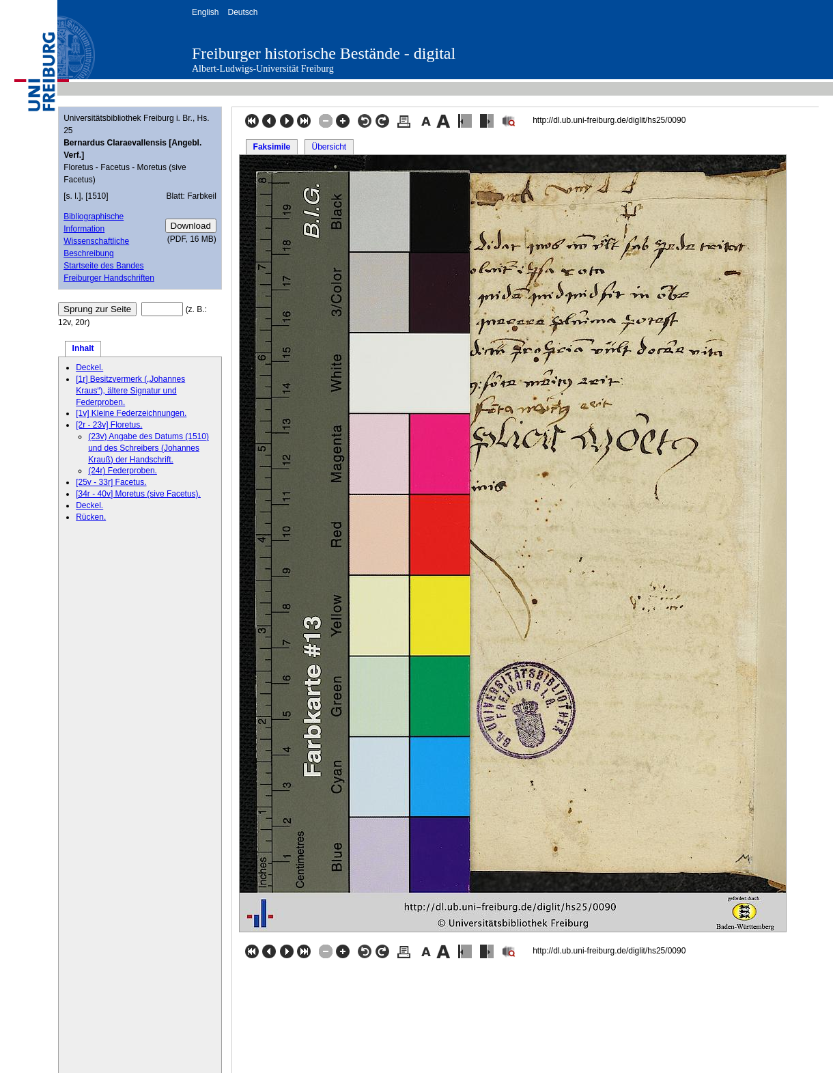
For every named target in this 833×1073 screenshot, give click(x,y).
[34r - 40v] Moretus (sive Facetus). (138, 494)
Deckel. (89, 367)
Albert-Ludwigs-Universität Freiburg (263, 69)
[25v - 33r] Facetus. (111, 482)
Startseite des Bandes (103, 265)
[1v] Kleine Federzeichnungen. (131, 413)
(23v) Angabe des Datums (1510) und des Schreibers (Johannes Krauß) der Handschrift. (148, 448)
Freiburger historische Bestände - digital (323, 53)
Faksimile (272, 147)
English (205, 12)
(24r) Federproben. (122, 470)
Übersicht (328, 147)
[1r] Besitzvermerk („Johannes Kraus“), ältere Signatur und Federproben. (130, 390)
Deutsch (242, 12)
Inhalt (83, 348)
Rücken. (91, 517)
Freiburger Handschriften (108, 278)
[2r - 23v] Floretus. (109, 425)
